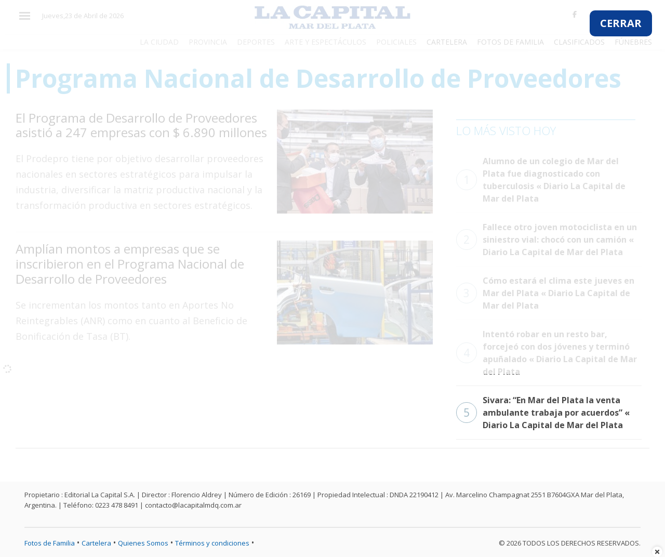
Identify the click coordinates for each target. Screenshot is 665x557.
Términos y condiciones (212, 543)
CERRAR (621, 23)
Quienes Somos (143, 543)
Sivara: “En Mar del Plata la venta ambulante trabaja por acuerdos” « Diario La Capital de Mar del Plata (543, 412)
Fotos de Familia (49, 543)
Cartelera (96, 543)
